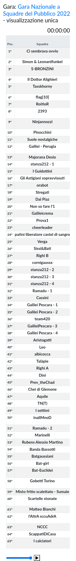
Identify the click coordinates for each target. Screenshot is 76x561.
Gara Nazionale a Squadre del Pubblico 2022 (36, 10)
